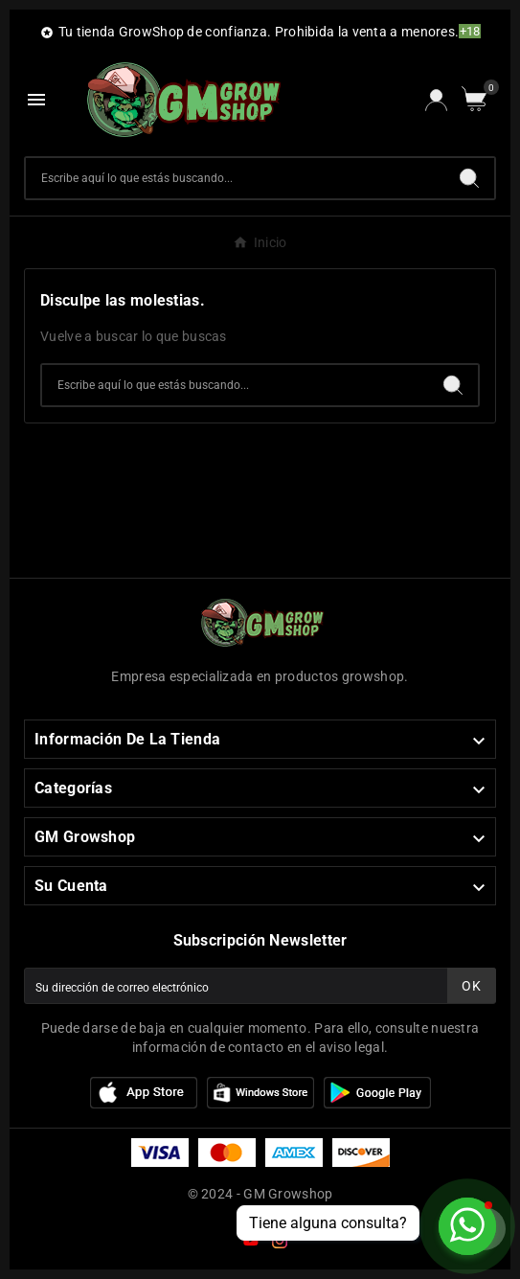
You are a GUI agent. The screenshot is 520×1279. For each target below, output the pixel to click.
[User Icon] (436, 100)
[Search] (469, 178)
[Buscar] (235, 178)
